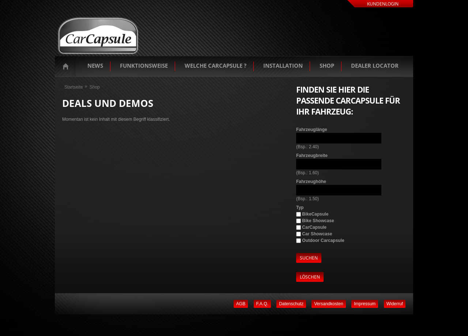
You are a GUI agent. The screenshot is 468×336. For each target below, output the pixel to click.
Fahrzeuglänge (311, 129)
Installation (283, 65)
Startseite (67, 66)
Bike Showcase (318, 220)
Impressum (364, 303)
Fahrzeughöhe (311, 181)
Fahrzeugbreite (312, 155)
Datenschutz (291, 303)
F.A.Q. (262, 303)
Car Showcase (317, 233)
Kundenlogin (383, 4)
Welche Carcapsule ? (215, 65)
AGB (240, 303)
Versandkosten (328, 303)
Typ (299, 207)
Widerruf (394, 303)
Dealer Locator (375, 65)
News (95, 65)
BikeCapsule (315, 214)
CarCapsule (314, 227)
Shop (327, 65)
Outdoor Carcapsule (323, 240)
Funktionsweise (144, 65)
